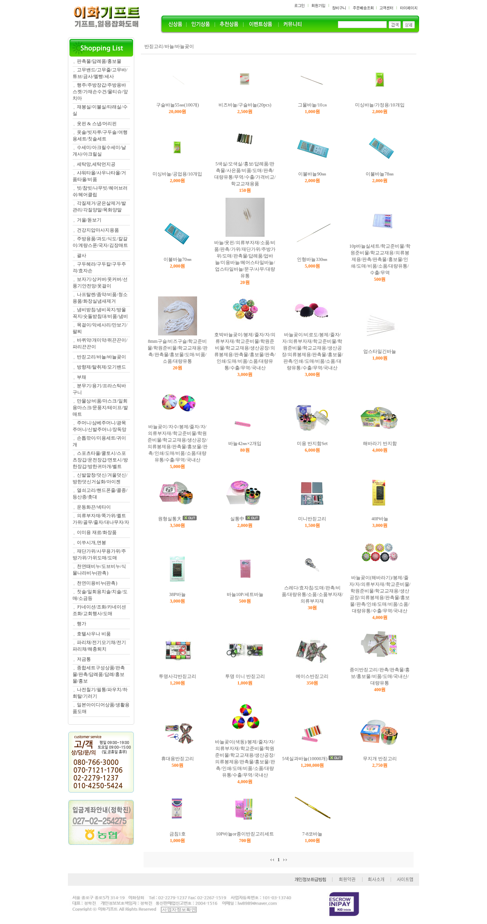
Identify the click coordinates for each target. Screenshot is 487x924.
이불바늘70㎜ (178, 259)
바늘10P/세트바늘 (245, 594)
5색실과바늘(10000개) (304, 758)
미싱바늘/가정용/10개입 (380, 105)
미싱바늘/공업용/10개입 (177, 174)
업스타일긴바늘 (379, 351)
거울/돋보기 (89, 220)
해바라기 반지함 (380, 443)
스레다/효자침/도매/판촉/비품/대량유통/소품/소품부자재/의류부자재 (312, 594)
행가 (81, 623)
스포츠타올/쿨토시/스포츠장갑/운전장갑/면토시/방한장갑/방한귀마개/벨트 (100, 459)
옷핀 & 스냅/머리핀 (97, 123)
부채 (81, 377)
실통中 (237, 518)
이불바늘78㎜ (380, 174)
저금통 (84, 659)
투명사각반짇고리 (177, 676)
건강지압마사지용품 (98, 230)
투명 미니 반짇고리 (245, 676)
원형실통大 (169, 518)
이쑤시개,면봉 (91, 542)
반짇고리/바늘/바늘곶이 (101, 357)
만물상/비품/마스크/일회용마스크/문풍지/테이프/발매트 (100, 407)
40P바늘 (379, 518)
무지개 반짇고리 (380, 758)
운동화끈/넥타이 (94, 507)
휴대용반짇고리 (177, 758)
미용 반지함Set (312, 443)
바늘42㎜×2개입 (244, 443)
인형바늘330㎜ (312, 259)
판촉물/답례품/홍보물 (99, 61)
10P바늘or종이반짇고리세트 (245, 834)
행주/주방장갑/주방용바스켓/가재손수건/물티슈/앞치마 (100, 91)
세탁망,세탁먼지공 (96, 164)
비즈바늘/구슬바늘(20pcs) (245, 105)
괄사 (81, 255)
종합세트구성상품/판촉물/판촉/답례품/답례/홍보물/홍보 (99, 674)
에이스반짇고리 (312, 676)
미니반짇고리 (312, 518)
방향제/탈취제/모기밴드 (101, 367)
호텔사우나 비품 (94, 634)
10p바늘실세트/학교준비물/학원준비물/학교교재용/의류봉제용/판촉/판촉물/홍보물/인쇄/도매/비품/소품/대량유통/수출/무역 (380, 259)
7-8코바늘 (312, 834)
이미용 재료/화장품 (97, 532)
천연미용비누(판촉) (97, 583)
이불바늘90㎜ (312, 174)
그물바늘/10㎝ (312, 105)
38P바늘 (177, 594)
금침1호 (177, 834)
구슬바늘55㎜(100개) (177, 105)
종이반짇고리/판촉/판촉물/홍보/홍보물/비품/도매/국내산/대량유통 (380, 676)
